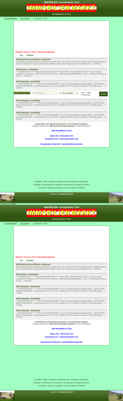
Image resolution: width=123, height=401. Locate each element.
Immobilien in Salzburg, (46, 188)
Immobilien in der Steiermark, (64, 185)
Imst (21, 55)
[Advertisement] (61, 36)
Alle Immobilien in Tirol (61, 130)
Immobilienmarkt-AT (65, 194)
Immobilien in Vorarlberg (76, 188)
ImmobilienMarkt (10, 18)
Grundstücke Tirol (51, 139)
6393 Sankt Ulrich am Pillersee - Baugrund (33, 59)
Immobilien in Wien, (41, 181)
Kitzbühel (29, 55)
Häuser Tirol (54, 136)
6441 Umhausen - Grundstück (28, 81)
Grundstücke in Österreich (50, 144)
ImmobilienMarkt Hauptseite (72, 144)
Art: (60, 93)
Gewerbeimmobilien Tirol (69, 139)
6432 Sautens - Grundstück (27, 69)
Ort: (33, 93)
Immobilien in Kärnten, (82, 185)
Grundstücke (25, 18)
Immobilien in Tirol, (61, 188)
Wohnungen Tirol (66, 136)
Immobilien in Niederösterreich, (59, 181)
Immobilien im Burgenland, (79, 181)
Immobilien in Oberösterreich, (43, 185)
